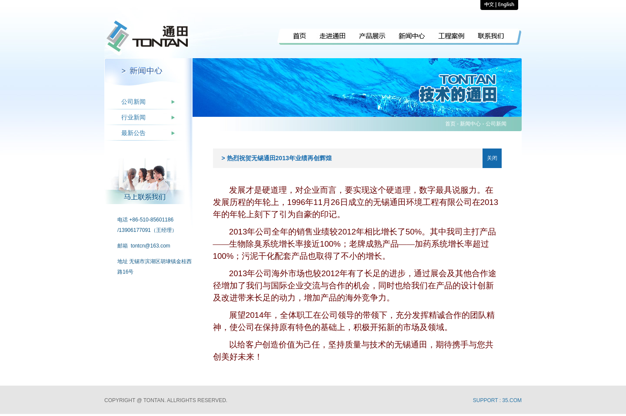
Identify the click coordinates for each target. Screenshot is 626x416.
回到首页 (148, 36)
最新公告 (133, 132)
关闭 (492, 158)
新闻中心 (412, 37)
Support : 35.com (497, 400)
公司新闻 (133, 101)
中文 (488, 5)
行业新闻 (133, 117)
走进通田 (332, 37)
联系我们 (496, 37)
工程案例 (452, 37)
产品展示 (372, 37)
